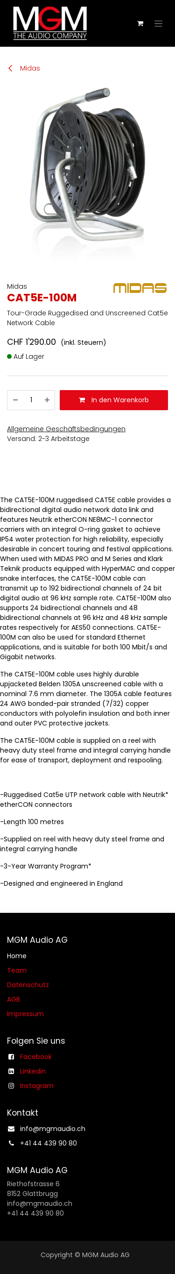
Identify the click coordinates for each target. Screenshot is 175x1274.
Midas (23, 68)
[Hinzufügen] (47, 400)
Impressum (25, 1013)
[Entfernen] (15, 400)
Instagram (37, 1085)
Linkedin (33, 1071)
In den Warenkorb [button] (114, 400)
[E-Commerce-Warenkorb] (140, 23)
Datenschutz (28, 984)
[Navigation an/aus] (158, 23)
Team (17, 970)
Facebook (36, 1056)
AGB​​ (13, 999)
